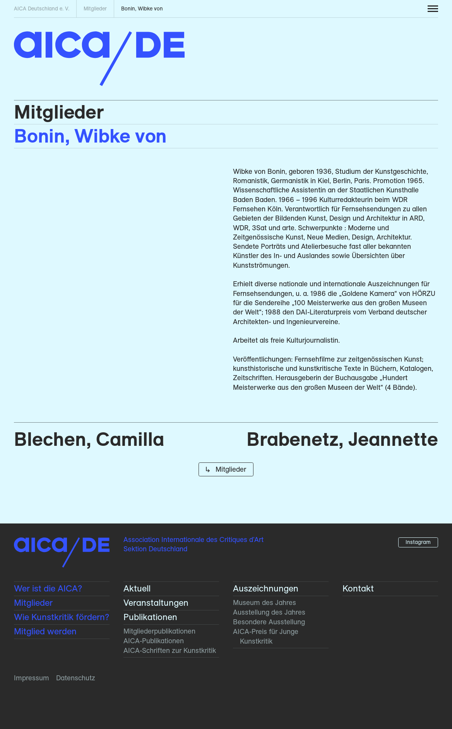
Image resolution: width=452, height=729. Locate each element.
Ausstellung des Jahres (269, 612)
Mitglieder (59, 112)
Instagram (418, 542)
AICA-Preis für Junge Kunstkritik (265, 636)
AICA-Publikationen (153, 640)
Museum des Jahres (264, 602)
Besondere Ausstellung (269, 621)
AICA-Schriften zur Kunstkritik (169, 650)
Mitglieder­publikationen (159, 631)
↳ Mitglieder (226, 469)
